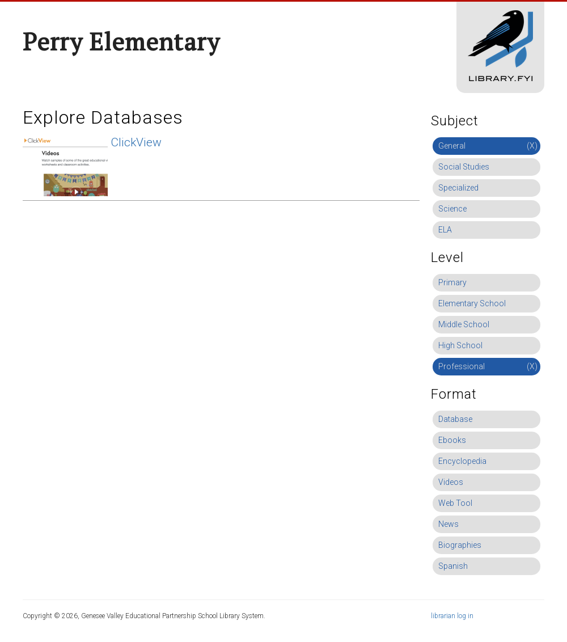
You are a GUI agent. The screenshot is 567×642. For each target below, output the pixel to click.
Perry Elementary (121, 41)
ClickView (136, 142)
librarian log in (452, 616)
